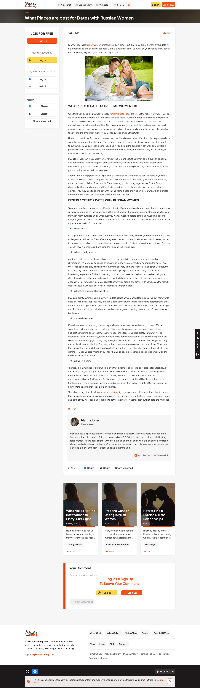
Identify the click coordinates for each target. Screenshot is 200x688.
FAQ (112, 644)
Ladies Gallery (113, 633)
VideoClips (131, 633)
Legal (102, 644)
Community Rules (98, 658)
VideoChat (95, 633)
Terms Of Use (96, 653)
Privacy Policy (130, 653)
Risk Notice (164, 653)
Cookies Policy (113, 653)
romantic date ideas (120, 113)
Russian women (93, 44)
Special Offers (161, 633)
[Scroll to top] (165, 671)
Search (145, 633)
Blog (92, 644)
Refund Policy (147, 653)
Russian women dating (106, 392)
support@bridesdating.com (39, 654)
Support (123, 644)
